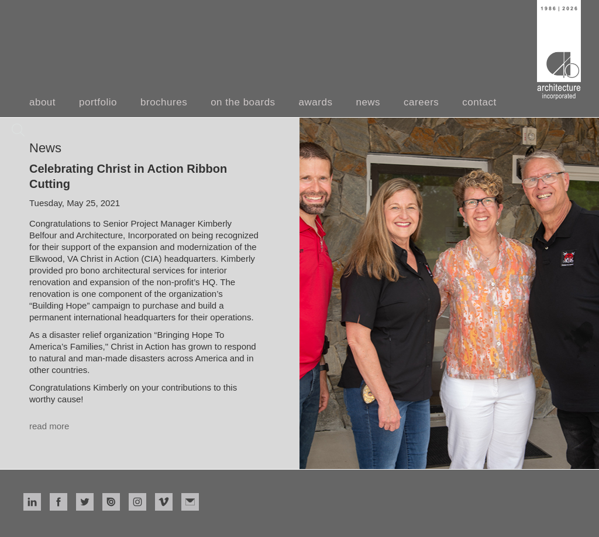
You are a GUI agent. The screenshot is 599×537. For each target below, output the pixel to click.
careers (421, 102)
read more (49, 426)
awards (316, 102)
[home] (558, 50)
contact (479, 102)
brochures (163, 102)
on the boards (243, 102)
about (42, 102)
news (368, 102)
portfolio (98, 102)
